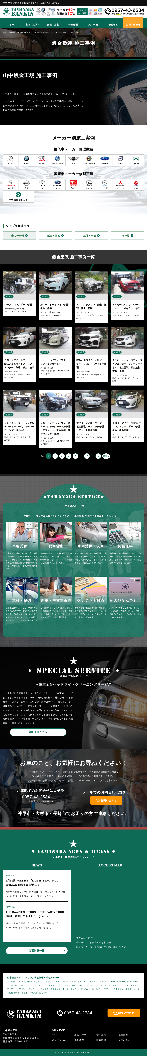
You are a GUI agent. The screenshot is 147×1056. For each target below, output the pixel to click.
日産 (51, 368)
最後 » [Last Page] (106, 456)
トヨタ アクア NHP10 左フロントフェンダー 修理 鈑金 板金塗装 (127, 427)
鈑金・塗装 (53, 24)
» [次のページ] (98, 456)
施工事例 (93, 24)
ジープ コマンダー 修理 (18, 304)
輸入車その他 (19, 309)
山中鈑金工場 (67, 1053)
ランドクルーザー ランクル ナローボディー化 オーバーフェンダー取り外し (20, 427)
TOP (54, 1035)
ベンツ (124, 312)
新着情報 (101, 1040)
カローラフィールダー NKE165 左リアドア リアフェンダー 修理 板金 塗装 (19, 364)
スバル (124, 375)
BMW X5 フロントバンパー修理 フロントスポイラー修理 (91, 364)
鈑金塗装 (9, 296)
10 (87, 456)
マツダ (88, 434)
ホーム (13, 24)
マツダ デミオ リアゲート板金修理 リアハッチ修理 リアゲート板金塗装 (91, 427)
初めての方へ (33, 24)
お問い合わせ (133, 24)
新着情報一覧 (37, 951)
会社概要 (113, 24)
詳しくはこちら (38, 732)
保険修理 (73, 24)
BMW (87, 371)
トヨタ (16, 371)
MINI (87, 312)
